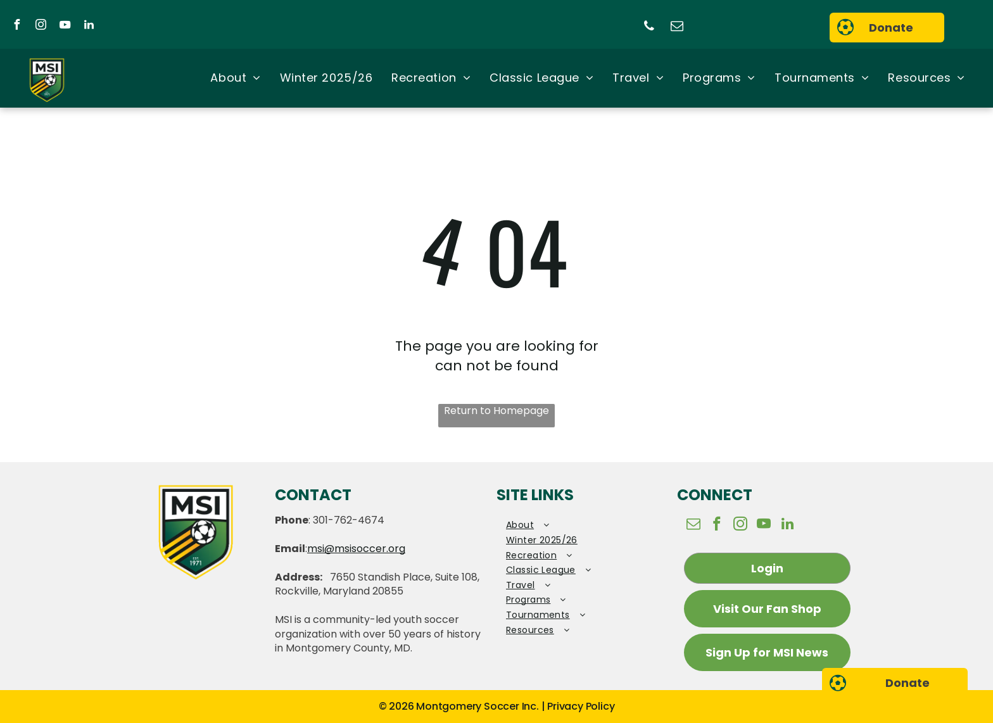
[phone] (649, 27)
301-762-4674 (348, 520)
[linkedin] (88, 26)
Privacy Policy (580, 706)
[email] (676, 27)
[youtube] (64, 26)
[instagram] (40, 26)
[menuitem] (235, 78)
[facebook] (16, 26)
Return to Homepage (496, 411)
